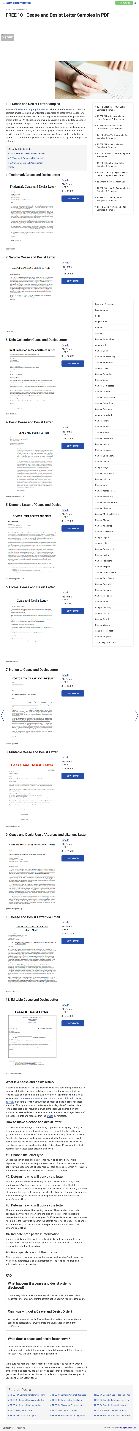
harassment (43, 109)
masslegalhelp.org (13, 826)
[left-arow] (2, 715)
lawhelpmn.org (11, 414)
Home (8, 9)
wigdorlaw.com (12, 991)
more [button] (11, 167)
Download (73, 198)
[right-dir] (136, 715)
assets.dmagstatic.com (15, 579)
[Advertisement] (69, 39)
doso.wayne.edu (12, 661)
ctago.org (9, 331)
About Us (21, 1428)
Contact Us (8, 1428)
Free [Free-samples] (123, 3)
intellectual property (26, 109)
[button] (135, 2)
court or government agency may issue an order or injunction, (45, 1098)
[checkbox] (4, 2)
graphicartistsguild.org (15, 496)
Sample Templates (128, 1428)
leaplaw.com (10, 249)
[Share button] (3, 36)
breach (50, 1116)
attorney (10, 1102)
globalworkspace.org (14, 909)
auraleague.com (12, 744)
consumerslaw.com (13, 1074)
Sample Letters (19, 9)
